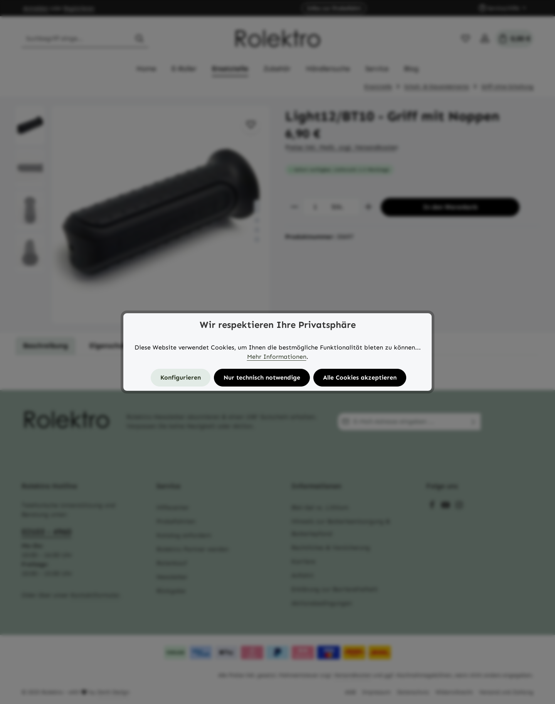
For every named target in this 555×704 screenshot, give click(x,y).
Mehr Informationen (276, 356)
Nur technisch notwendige (262, 377)
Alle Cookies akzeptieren (360, 377)
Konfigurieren (180, 377)
